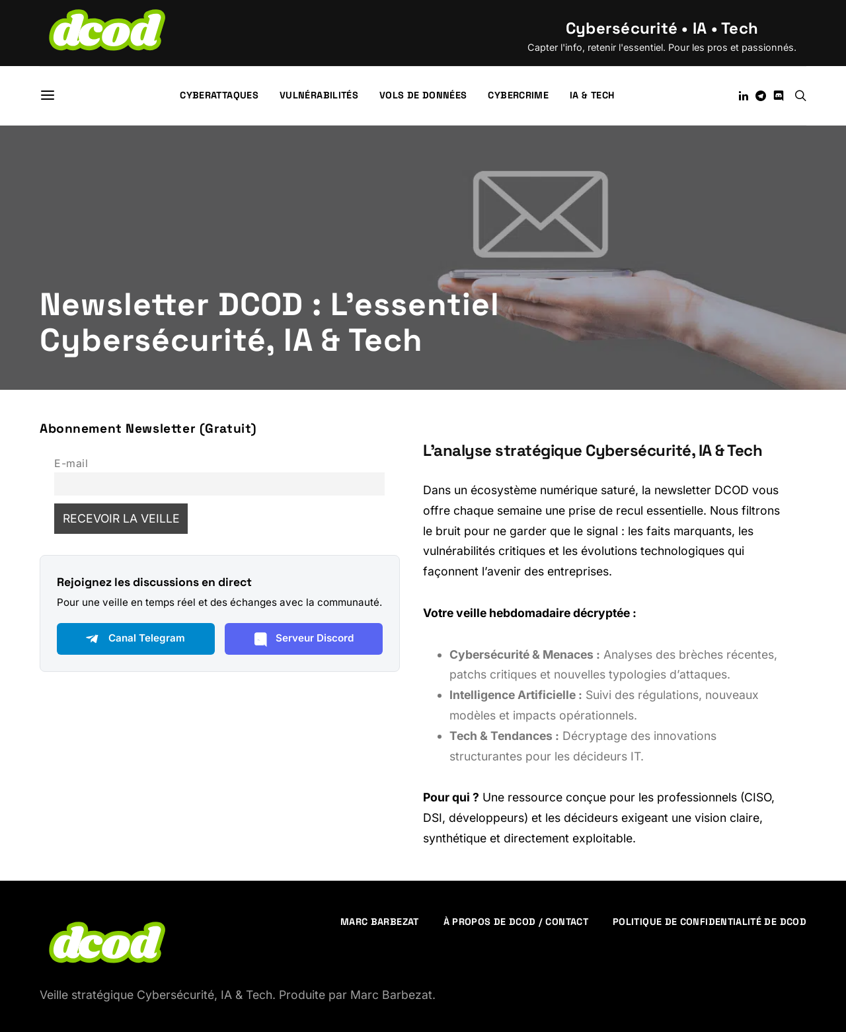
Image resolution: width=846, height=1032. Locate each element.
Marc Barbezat (379, 922)
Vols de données (423, 95)
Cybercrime (518, 95)
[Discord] (778, 96)
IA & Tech (592, 95)
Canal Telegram (135, 639)
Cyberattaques (219, 95)
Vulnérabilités (319, 95)
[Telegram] (760, 96)
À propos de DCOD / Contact (515, 922)
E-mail (71, 463)
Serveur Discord (303, 639)
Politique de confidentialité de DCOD (709, 922)
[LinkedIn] (743, 96)
